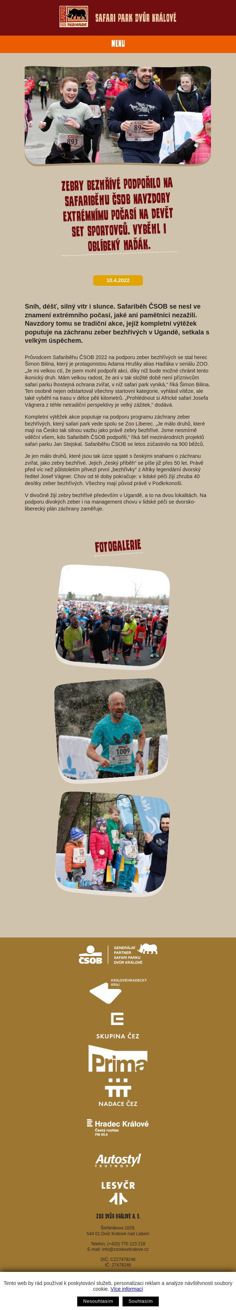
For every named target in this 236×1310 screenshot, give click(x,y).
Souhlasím (140, 1301)
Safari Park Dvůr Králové (117, 16)
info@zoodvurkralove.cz (125, 1249)
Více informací (127, 1289)
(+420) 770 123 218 (126, 1243)
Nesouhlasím (98, 1301)
